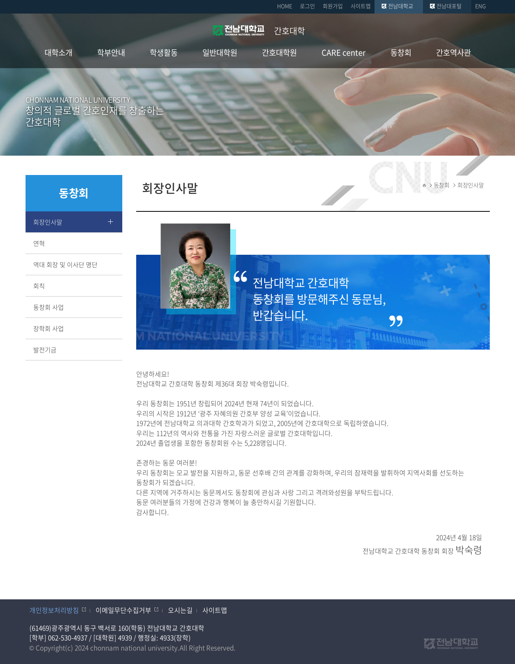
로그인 (307, 6)
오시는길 (180, 610)
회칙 (39, 285)
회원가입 (333, 6)
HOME (284, 6)
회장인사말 (47, 221)
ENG (480, 6)
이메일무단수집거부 (123, 610)
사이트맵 (361, 6)
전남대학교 (400, 6)
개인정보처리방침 (54, 610)
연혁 (39, 243)
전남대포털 (449, 6)
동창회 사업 (48, 307)
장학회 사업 (48, 328)
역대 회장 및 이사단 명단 (65, 264)
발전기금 (44, 349)
